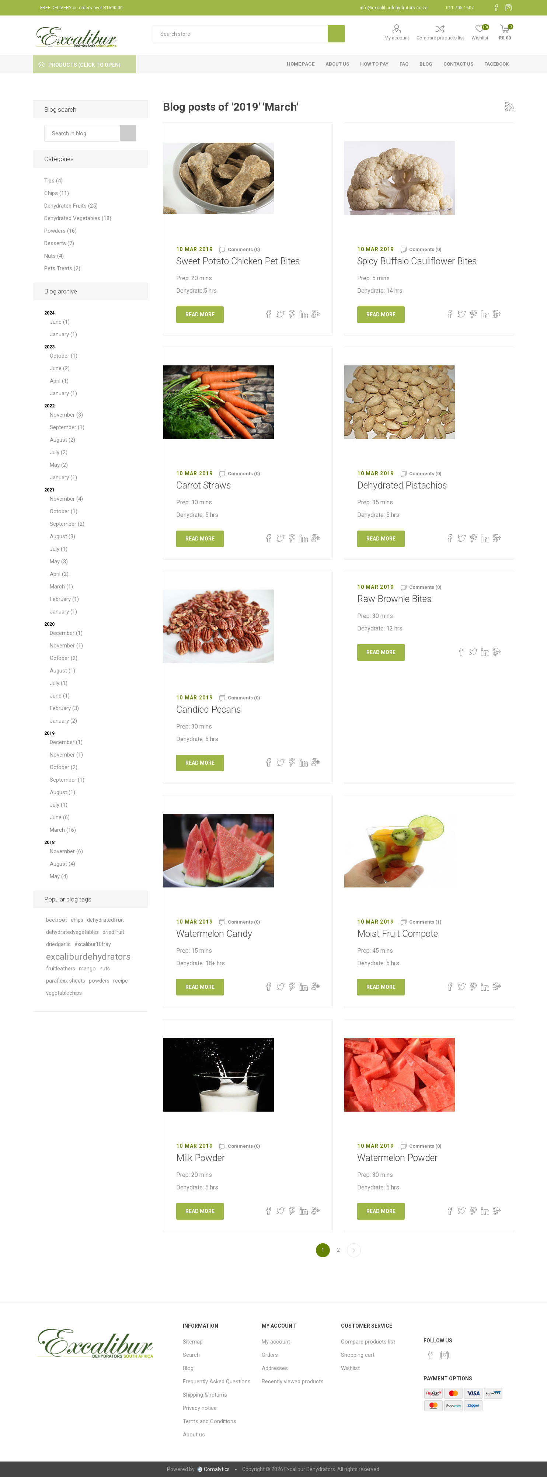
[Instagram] (508, 8)
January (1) (63, 334)
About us (194, 1434)
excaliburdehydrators (88, 957)
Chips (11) (56, 193)
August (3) (62, 536)
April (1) (59, 381)
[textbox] (240, 33)
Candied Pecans (208, 709)
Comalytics (213, 1469)
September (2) (67, 524)
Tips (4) (53, 180)
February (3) (64, 708)
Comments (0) (244, 249)
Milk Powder (200, 1158)
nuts (105, 969)
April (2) (59, 574)
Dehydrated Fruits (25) (71, 205)
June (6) (60, 817)
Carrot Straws (203, 485)
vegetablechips (64, 993)
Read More (200, 314)
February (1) (64, 599)
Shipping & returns (205, 1394)
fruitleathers (60, 969)
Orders (270, 1355)
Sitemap (193, 1341)
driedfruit (113, 932)
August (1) (62, 670)
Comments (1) (425, 922)
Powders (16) (60, 230)
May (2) (59, 465)
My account (396, 38)
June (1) (60, 322)
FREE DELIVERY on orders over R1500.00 (81, 7)
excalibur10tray (92, 944)
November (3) (66, 414)
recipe (120, 981)
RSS (509, 106)
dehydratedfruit (105, 920)
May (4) (59, 876)
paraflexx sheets (65, 981)
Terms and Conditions (209, 1421)
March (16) (63, 830)
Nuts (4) (54, 256)
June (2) (60, 368)
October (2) (63, 658)
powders (99, 981)
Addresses (275, 1368)
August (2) (62, 440)
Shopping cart (357, 1355)
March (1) (61, 586)
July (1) (58, 549)
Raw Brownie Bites (394, 599)
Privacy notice (200, 1408)
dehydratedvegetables (72, 932)
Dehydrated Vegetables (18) (77, 218)
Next (354, 1250)
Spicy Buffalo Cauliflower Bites (417, 261)
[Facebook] (496, 8)
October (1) (63, 355)
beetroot (56, 920)
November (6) (66, 851)
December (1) (66, 633)
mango (87, 969)
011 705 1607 (460, 7)
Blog (188, 1368)
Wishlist (350, 1368)
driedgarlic (58, 944)
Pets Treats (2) (62, 268)
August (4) (62, 864)
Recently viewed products (293, 1381)
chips (77, 920)
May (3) (59, 561)
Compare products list (440, 38)
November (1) (66, 645)
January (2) (63, 720)
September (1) (67, 427)
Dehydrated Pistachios (402, 485)
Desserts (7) (59, 243)
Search (128, 133)
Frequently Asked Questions (217, 1381)
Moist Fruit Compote (397, 933)
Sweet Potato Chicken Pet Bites (238, 261)
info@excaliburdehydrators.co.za (394, 7)
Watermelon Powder (397, 1158)
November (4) (66, 499)
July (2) (58, 452)
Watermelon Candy (214, 933)
